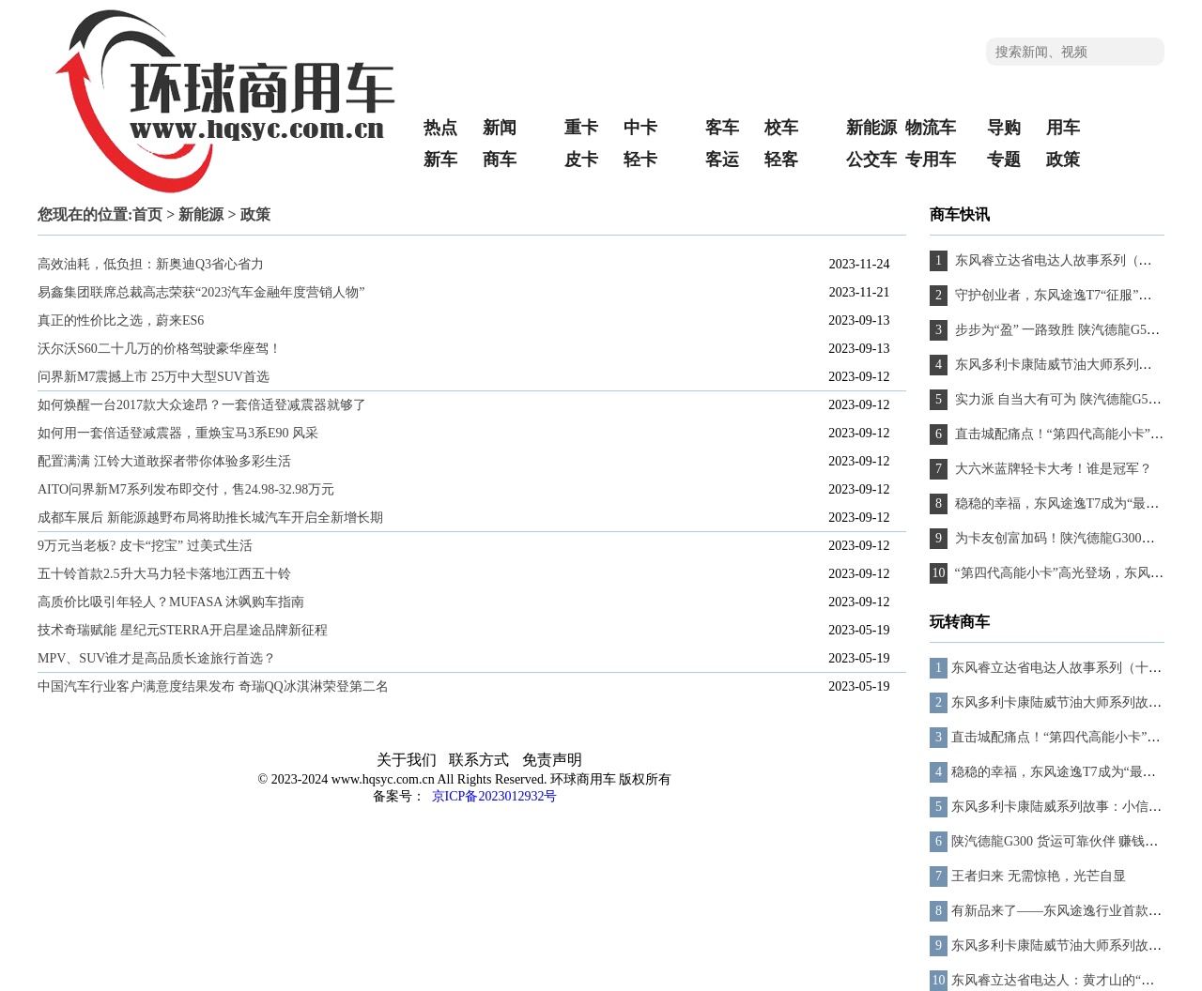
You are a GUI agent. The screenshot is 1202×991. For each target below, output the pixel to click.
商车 (499, 159)
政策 (1063, 159)
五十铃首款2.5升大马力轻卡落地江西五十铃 (164, 574)
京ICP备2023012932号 (492, 796)
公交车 (871, 159)
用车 (1063, 127)
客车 (722, 127)
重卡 (581, 127)
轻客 (781, 159)
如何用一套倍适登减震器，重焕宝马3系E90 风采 (178, 433)
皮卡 (581, 159)
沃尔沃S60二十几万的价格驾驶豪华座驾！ (160, 349)
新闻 (499, 127)
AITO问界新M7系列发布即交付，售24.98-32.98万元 (186, 489)
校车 (781, 127)
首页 (147, 214)
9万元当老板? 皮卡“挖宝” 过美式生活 (145, 546)
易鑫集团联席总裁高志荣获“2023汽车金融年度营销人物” (201, 292)
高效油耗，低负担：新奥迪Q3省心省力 (151, 264)
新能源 (871, 127)
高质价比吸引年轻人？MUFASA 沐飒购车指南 (171, 602)
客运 (722, 159)
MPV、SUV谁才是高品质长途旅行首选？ (157, 658)
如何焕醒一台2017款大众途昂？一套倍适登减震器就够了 (202, 405)
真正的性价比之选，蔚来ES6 (121, 320)
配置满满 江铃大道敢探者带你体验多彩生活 (164, 461)
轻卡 (640, 159)
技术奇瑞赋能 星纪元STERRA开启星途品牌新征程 (183, 630)
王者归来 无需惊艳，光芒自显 (1038, 876)
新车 (440, 159)
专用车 (930, 159)
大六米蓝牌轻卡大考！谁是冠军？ (1051, 469)
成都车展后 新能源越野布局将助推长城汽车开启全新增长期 (210, 518)
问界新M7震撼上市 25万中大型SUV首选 (154, 377)
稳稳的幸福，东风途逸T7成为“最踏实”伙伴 (1076, 772)
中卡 (640, 127)
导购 (1004, 127)
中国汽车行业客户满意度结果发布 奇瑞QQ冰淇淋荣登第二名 (213, 686)
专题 (1004, 159)
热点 (440, 127)
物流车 (930, 127)
